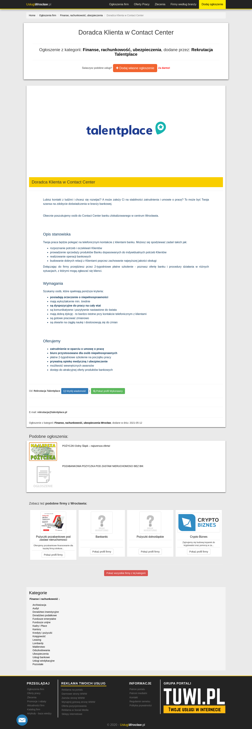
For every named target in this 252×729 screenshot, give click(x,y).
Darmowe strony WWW (74, 693)
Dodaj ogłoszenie (212, 4)
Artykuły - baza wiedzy (39, 713)
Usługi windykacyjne (44, 660)
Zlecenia (160, 4)
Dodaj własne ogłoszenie (135, 68)
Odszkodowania (41, 650)
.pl (38, 4)
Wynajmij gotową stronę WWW (78, 702)
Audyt (36, 608)
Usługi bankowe (41, 657)
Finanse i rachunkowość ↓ (45, 599)
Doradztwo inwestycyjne (46, 611)
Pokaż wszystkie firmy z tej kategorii (125, 573)
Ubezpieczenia (41, 653)
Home (32, 15)
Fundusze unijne (42, 622)
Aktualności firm (35, 705)
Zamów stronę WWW (73, 698)
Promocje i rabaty (36, 701)
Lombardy (38, 643)
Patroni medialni (138, 693)
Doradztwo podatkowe (45, 615)
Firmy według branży (184, 4)
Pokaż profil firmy (53, 554)
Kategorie (38, 592)
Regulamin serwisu (140, 701)
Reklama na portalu (72, 689)
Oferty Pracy (141, 4)
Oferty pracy (33, 693)
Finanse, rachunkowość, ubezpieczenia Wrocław (83, 422)
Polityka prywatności (141, 705)
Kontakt (134, 697)
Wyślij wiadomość (75, 391)
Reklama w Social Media (75, 710)
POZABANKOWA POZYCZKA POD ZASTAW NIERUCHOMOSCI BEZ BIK (103, 466)
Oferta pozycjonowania (74, 706)
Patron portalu (137, 689)
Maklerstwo (39, 646)
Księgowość (39, 636)
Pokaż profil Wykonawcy (108, 391)
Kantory (37, 629)
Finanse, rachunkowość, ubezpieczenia (122, 49)
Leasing (37, 639)
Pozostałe (38, 664)
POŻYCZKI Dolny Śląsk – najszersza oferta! (86, 445)
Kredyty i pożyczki (42, 632)
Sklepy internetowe (72, 714)
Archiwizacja (39, 604)
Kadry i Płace (40, 625)
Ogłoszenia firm (119, 4)
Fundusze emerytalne (44, 618)
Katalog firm (33, 709)
